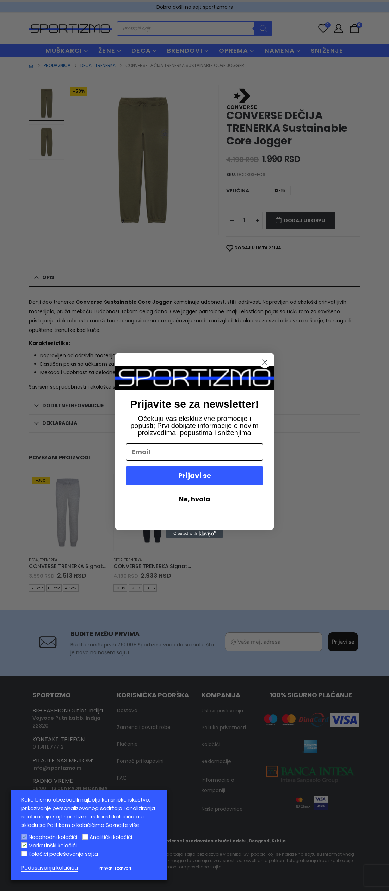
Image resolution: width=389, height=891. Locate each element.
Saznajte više (122, 825)
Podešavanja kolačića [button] (49, 867)
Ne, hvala (194, 499)
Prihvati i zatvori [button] (115, 868)
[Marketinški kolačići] (24, 845)
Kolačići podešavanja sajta (63, 854)
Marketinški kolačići (53, 845)
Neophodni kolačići (53, 837)
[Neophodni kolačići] (24, 837)
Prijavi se (194, 476)
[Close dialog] (265, 362)
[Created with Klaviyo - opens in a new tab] (194, 534)
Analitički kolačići (110, 837)
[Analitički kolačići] (85, 837)
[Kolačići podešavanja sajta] (24, 853)
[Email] (194, 452)
